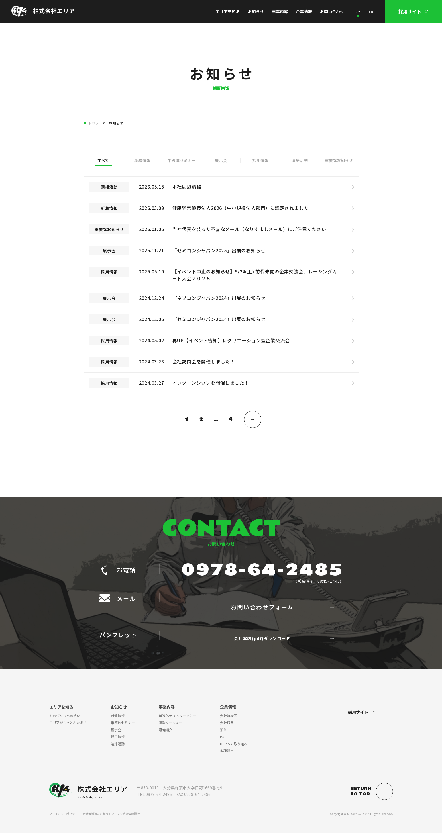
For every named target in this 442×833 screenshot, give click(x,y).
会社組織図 (228, 715)
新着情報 (142, 160)
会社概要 (227, 722)
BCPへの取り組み (233, 743)
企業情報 (304, 11)
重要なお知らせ (339, 160)
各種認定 (227, 750)
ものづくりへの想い (64, 715)
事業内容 (280, 11)
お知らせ (256, 11)
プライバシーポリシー (63, 814)
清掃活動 (300, 160)
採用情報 (260, 160)
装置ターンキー (170, 722)
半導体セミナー (182, 160)
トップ (93, 122)
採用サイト (358, 712)
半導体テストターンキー (177, 715)
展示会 (221, 160)
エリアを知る (228, 11)
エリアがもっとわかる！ (68, 722)
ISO (222, 736)
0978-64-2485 (262, 570)
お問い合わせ (332, 11)
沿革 (223, 729)
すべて (103, 160)
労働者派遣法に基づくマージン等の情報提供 (111, 814)
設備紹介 (165, 729)
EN (371, 11)
